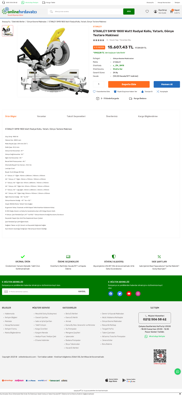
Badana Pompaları (73, 340)
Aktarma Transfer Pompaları (113, 337)
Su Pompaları (71, 329)
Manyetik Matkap (109, 325)
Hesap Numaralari (12, 325)
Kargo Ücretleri (41, 329)
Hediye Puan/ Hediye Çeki (45, 337)
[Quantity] (98, 84)
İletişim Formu (11, 329)
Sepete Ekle (128, 84)
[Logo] (19, 11)
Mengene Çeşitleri (73, 333)
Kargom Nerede (41, 333)
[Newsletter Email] (45, 291)
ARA (129, 11)
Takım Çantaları (108, 333)
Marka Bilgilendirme (13, 333)
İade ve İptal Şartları (43, 321)
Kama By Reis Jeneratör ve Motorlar (80, 325)
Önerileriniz (112, 116)
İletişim (177, 2)
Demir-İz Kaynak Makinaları (113, 314)
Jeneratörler (107, 340)
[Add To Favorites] (101, 91)
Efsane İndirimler (42, 340)
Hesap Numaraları (164, 2)
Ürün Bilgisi (10, 116)
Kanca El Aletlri (72, 318)
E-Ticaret (85, 391)
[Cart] (175, 11)
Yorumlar (41, 116)
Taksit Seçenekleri (76, 116)
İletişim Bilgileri (11, 318)
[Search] (91, 11)
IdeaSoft (77, 391)
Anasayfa (150, 2)
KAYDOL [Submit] (82, 292)
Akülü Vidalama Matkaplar (112, 318)
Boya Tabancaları (73, 344)
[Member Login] (162, 10)
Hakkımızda (9, 314)
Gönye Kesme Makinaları (123, 59)
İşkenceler (70, 337)
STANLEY (117, 62)
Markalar (8, 321)
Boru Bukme (107, 344)
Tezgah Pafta (107, 329)
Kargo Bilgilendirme (148, 116)
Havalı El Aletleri (72, 348)
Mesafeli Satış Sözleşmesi (46, 314)
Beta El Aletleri (72, 314)
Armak (68, 321)
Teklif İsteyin (40, 325)
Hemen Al (167, 84)
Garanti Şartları (41, 318)
